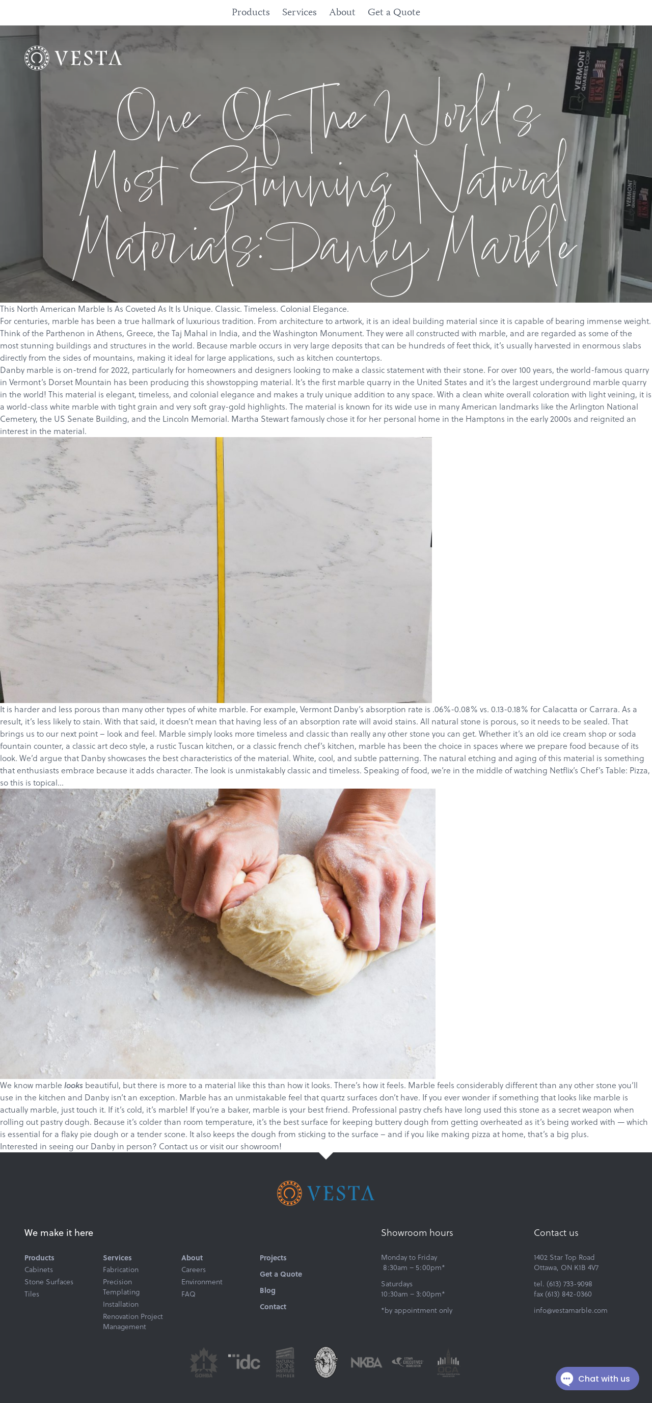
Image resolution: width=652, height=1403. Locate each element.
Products (251, 13)
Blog (268, 1290)
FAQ (188, 1294)
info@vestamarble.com (571, 1310)
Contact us (178, 1146)
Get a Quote (394, 13)
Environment (202, 1282)
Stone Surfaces (48, 1282)
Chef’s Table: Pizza (614, 770)
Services (299, 13)
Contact (273, 1306)
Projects (273, 1257)
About (342, 13)
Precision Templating (121, 1287)
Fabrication (121, 1269)
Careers (193, 1269)
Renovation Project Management (133, 1321)
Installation (121, 1304)
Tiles (31, 1294)
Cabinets (38, 1269)
